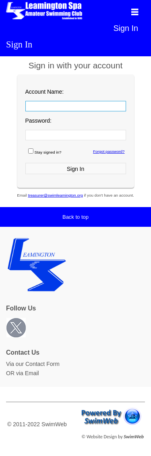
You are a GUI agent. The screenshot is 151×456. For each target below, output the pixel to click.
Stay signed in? (48, 152)
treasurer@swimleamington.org (55, 195)
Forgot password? (108, 151)
